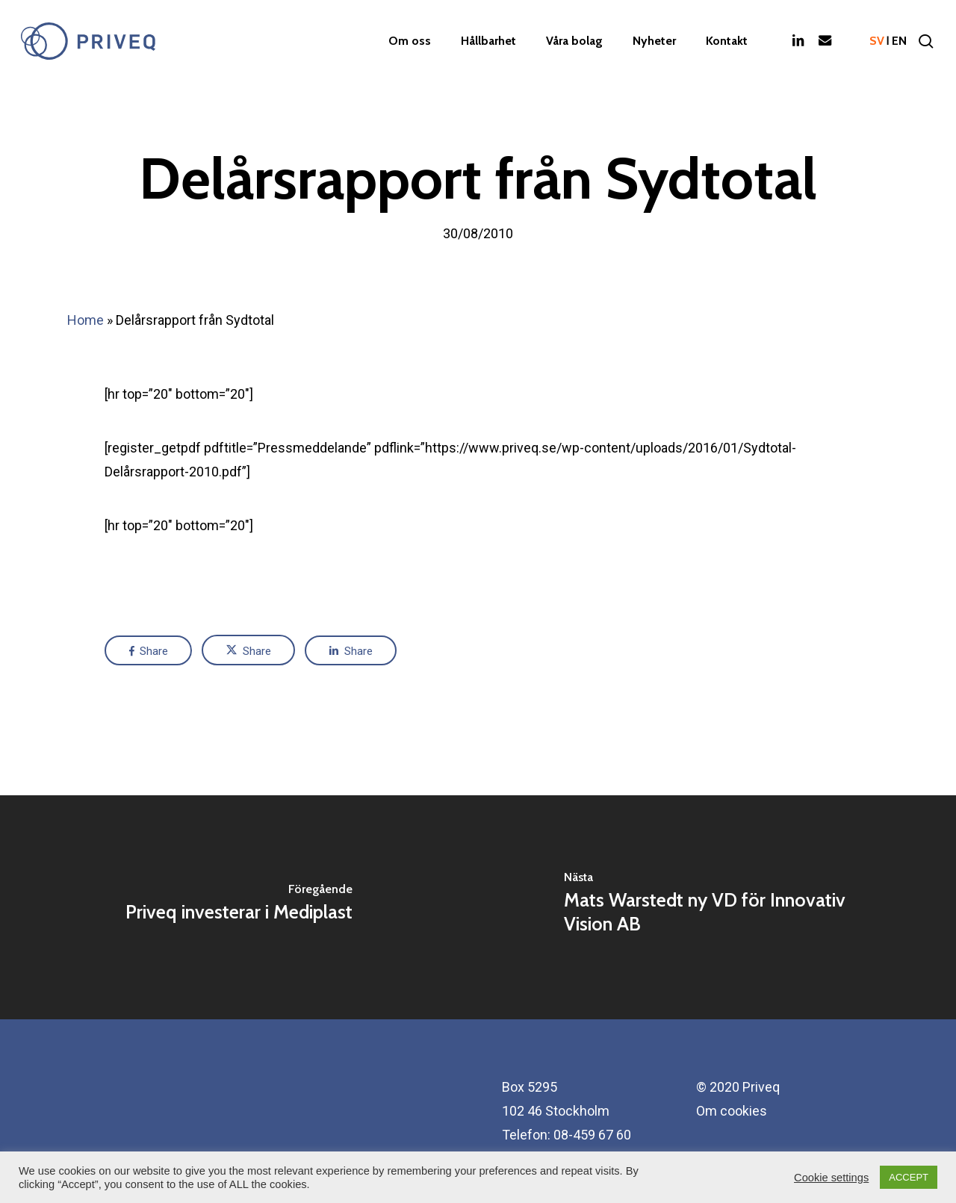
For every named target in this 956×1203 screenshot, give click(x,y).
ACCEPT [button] (908, 1177)
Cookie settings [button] (831, 1178)
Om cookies (731, 1111)
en (899, 41)
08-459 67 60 (592, 1135)
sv (876, 41)
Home (85, 320)
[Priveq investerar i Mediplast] (239, 907)
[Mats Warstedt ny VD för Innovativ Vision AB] (717, 907)
